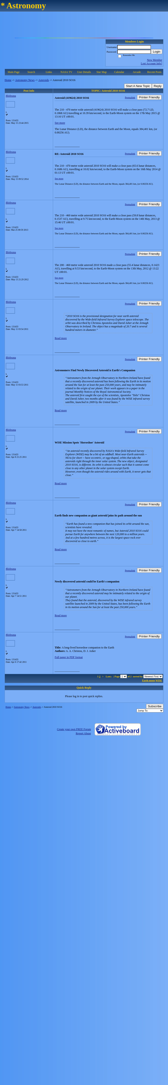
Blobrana (11, 95)
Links (49, 72)
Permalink (130, 97)
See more (60, 122)
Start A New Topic (138, 86)
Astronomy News (24, 80)
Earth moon (148, 680)
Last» (109, 676)
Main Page (14, 72)
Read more (61, 338)
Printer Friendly (149, 97)
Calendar (119, 72)
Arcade (137, 72)
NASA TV (66, 72)
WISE (159, 680)
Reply (158, 86)
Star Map (101, 72)
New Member (154, 60)
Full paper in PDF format (69, 657)
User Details (84, 72)
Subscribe (155, 706)
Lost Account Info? (151, 63)
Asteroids (43, 80)
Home (8, 80)
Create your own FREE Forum (74, 729)
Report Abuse (83, 733)
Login (156, 51)
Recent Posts (154, 72)
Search (31, 72)
